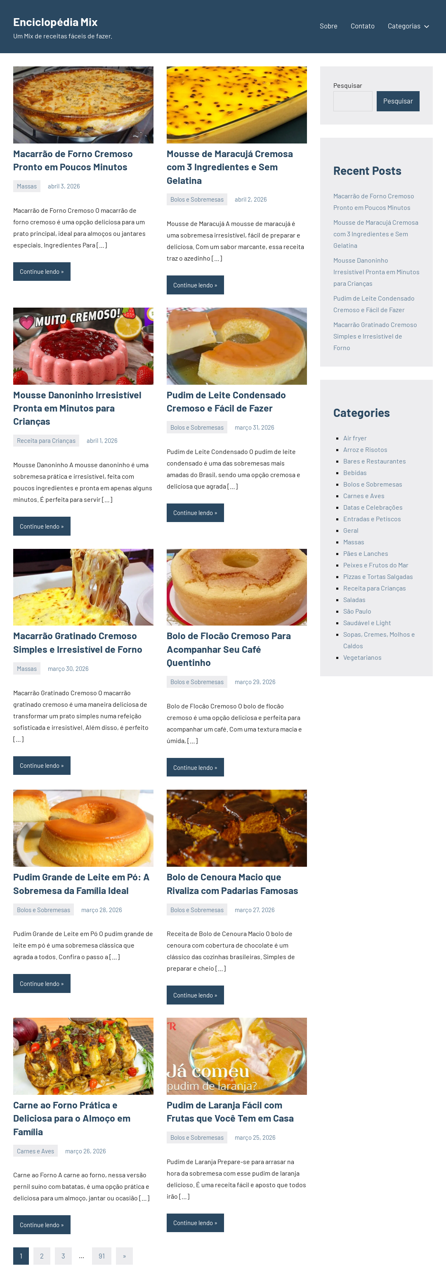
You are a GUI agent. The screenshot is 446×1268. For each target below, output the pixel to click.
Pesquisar (347, 85)
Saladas (354, 599)
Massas (27, 184)
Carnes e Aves (35, 1102)
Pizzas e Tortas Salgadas (378, 576)
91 (102, 1218)
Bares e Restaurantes (374, 461)
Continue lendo (39, 270)
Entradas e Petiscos (372, 518)
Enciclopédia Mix (62, 20)
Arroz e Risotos (365, 449)
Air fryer (355, 438)
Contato (363, 25)
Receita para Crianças (46, 411)
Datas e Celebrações (373, 507)
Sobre (328, 25)
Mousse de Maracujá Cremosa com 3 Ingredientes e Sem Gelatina (375, 233)
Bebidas (355, 472)
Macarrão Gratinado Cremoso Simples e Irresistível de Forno (375, 335)
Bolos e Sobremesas (197, 184)
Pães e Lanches (365, 553)
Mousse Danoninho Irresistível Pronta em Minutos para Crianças (376, 271)
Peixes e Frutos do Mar (375, 565)
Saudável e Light (367, 622)
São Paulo (357, 611)
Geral (351, 530)
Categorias (407, 25)
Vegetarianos (362, 657)
